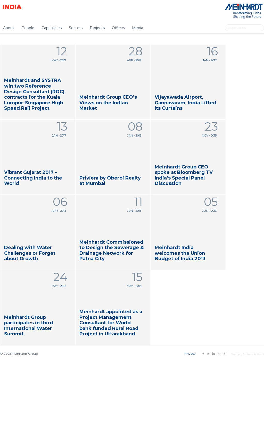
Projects (97, 28)
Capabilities (52, 28)
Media (137, 28)
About (8, 28)
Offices (118, 28)
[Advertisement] (132, 393)
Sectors (75, 28)
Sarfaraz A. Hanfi (253, 354)
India (12, 7)
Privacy (190, 353)
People (27, 28)
